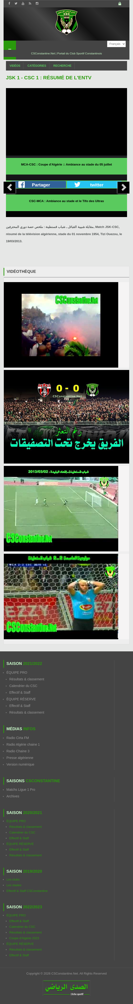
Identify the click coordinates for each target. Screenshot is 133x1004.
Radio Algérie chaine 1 (23, 744)
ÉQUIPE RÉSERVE (21, 699)
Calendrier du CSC (23, 686)
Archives (12, 796)
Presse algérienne (19, 758)
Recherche (62, 65)
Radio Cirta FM (17, 738)
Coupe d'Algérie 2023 (24, 938)
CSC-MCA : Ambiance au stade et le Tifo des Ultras (66, 201)
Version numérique (20, 764)
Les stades (13, 885)
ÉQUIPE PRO (16, 672)
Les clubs (13, 879)
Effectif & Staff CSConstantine (27, 891)
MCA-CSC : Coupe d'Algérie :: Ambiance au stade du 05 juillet (66, 164)
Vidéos (15, 65)
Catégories (36, 65)
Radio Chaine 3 (18, 751)
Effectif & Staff (19, 692)
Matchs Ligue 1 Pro (20, 789)
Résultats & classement (26, 679)
